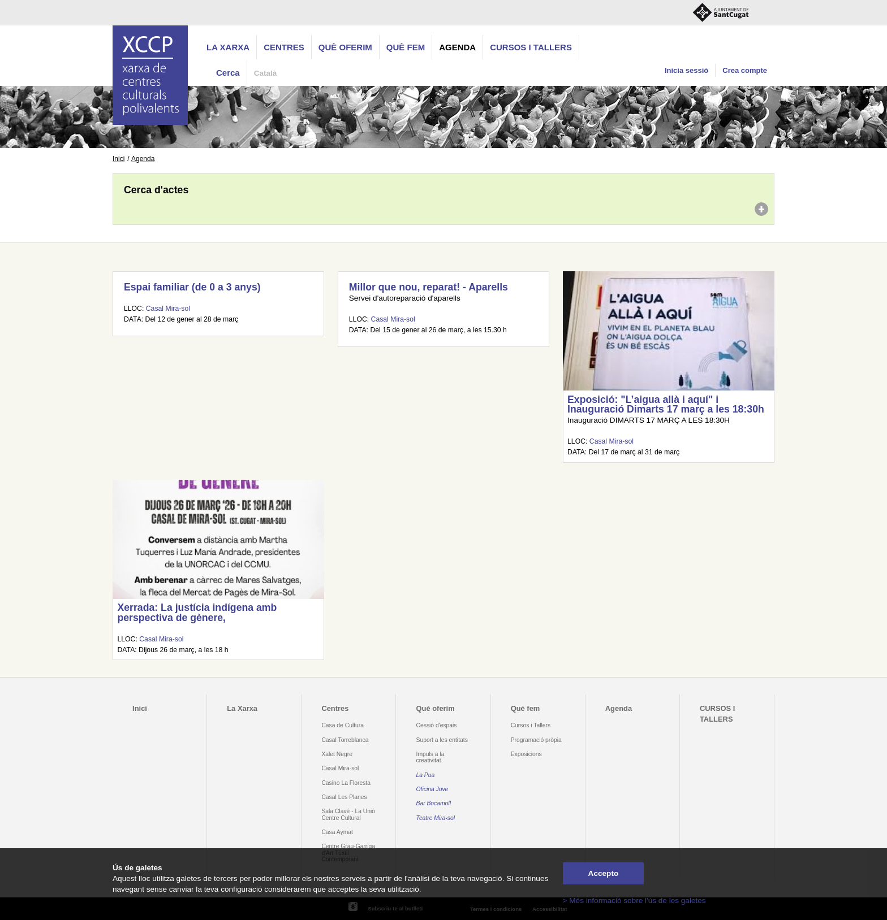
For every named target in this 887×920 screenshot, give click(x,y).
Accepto (603, 873)
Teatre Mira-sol (435, 818)
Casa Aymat (337, 832)
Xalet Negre (336, 754)
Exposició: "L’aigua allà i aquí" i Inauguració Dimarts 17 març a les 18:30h (665, 404)
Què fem (405, 47)
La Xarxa (227, 47)
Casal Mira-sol (168, 309)
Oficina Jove (432, 789)
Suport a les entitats (442, 740)
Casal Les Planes (344, 797)
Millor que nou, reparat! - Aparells (428, 287)
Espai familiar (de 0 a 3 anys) (192, 287)
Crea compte (744, 70)
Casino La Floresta (346, 783)
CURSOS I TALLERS (531, 47)
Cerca (228, 72)
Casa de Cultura (342, 725)
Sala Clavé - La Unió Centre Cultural (348, 814)
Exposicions (526, 754)
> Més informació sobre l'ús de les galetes (634, 900)
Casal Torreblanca (344, 740)
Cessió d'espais (436, 725)
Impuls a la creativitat (430, 757)
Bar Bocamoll (433, 803)
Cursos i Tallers (530, 725)
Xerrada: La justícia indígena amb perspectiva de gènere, (197, 612)
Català (265, 73)
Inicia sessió (686, 70)
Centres (284, 47)
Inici (118, 159)
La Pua (425, 775)
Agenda (457, 47)
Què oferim (345, 47)
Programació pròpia (536, 740)
